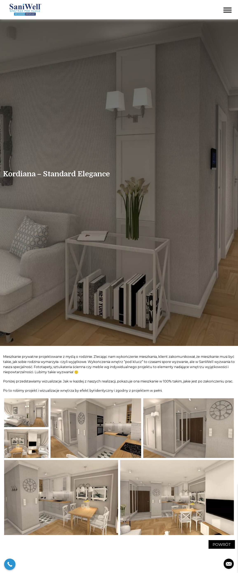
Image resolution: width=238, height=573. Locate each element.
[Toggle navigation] (227, 10)
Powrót (222, 544)
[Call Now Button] (9, 564)
